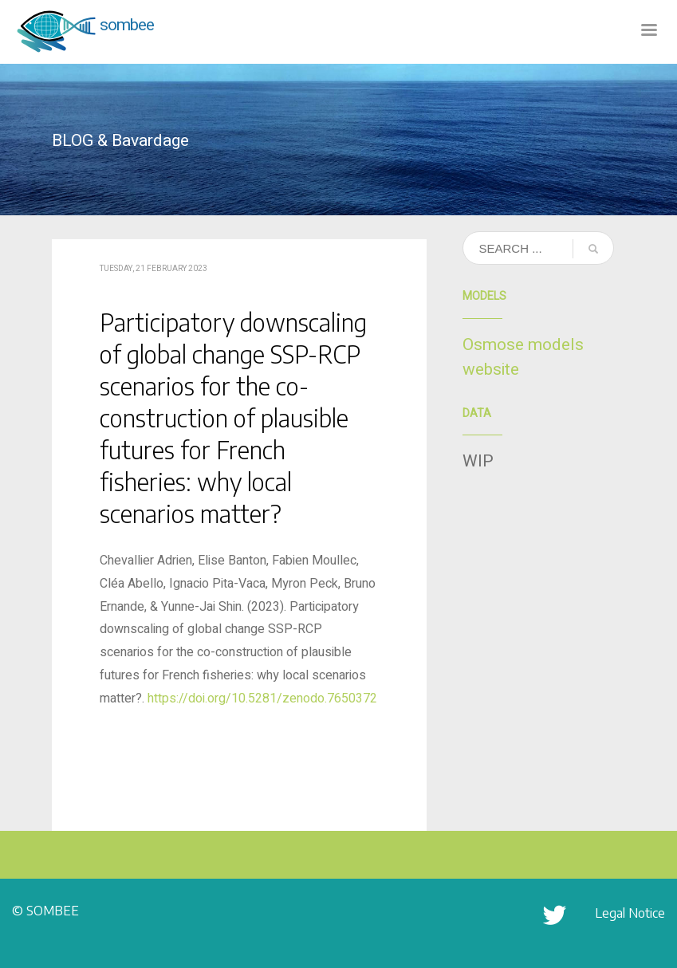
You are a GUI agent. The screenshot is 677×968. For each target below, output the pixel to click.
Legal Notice (630, 913)
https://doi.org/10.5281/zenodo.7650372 (262, 698)
